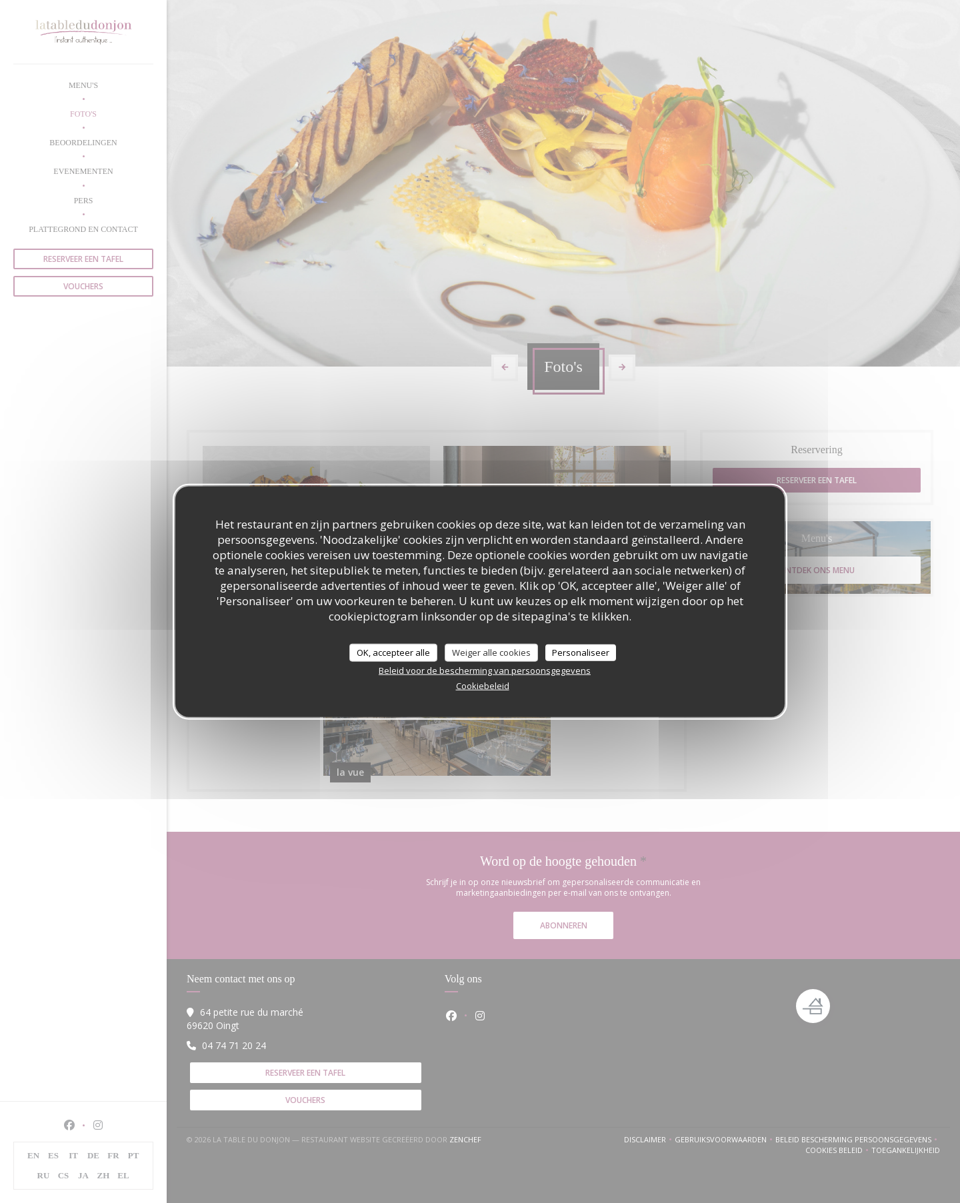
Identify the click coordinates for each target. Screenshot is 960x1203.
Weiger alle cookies (491, 652)
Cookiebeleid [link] (482, 686)
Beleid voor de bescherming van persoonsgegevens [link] (485, 670)
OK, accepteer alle (393, 652)
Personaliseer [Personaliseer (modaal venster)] (580, 652)
